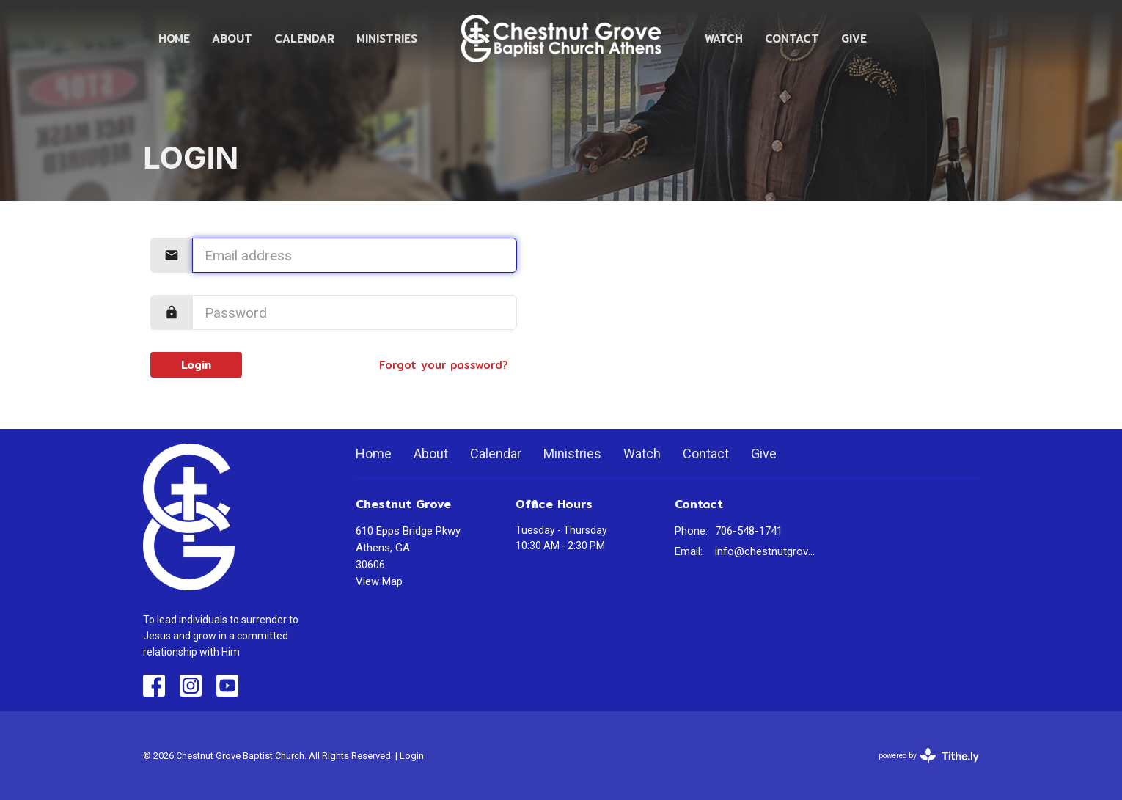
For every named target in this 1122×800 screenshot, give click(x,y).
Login (196, 364)
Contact (792, 38)
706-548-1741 (748, 530)
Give (854, 38)
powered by (929, 755)
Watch (724, 38)
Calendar (304, 38)
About (232, 38)
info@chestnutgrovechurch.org (767, 551)
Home (174, 38)
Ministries (386, 38)
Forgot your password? (443, 364)
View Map (379, 581)
